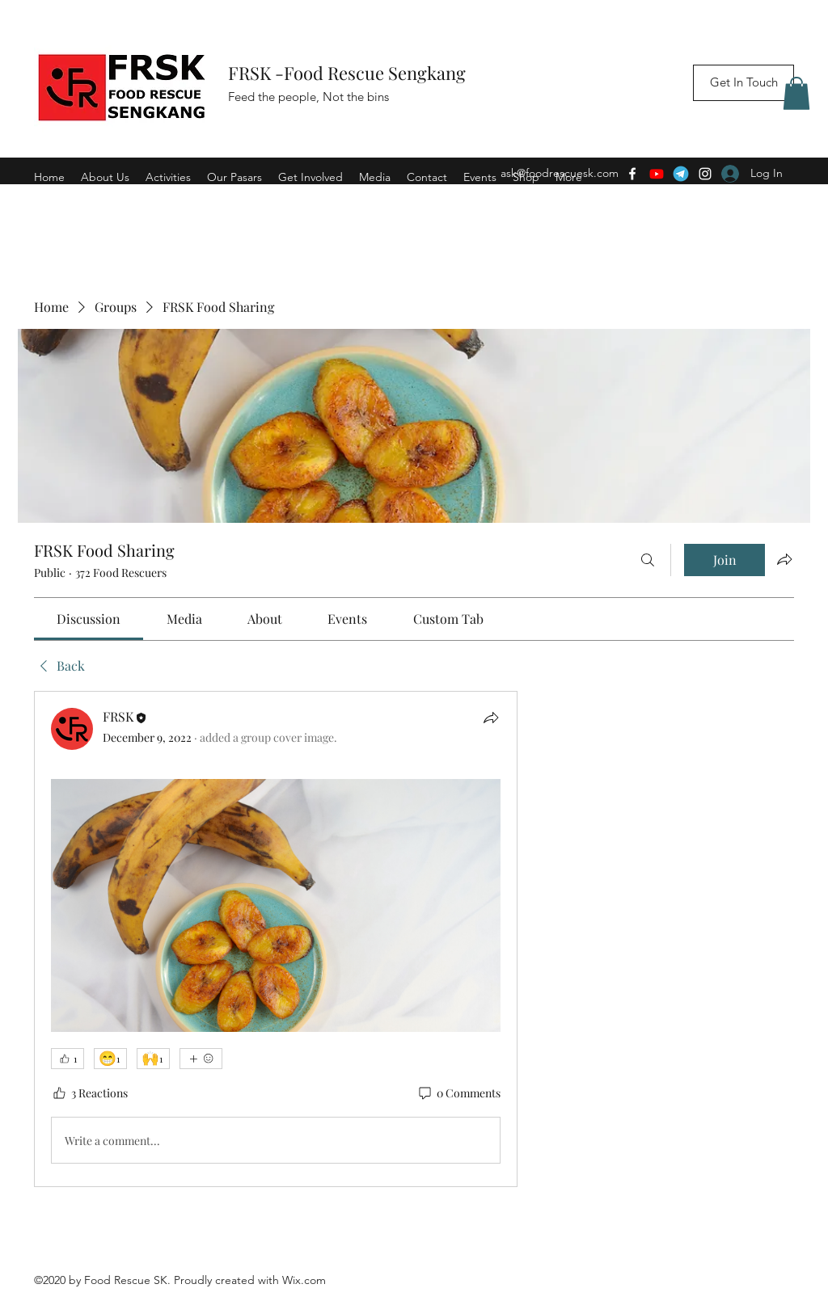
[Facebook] (632, 174)
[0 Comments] (458, 1093)
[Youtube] (656, 174)
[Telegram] (681, 174)
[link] (88, 618)
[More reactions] (201, 1058)
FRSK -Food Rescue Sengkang (349, 73)
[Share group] (784, 559)
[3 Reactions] (89, 1093)
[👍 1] (67, 1058)
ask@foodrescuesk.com (560, 173)
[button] (796, 93)
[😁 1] (110, 1058)
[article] (276, 939)
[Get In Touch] (743, 83)
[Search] (647, 560)
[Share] (491, 717)
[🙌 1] (153, 1058)
